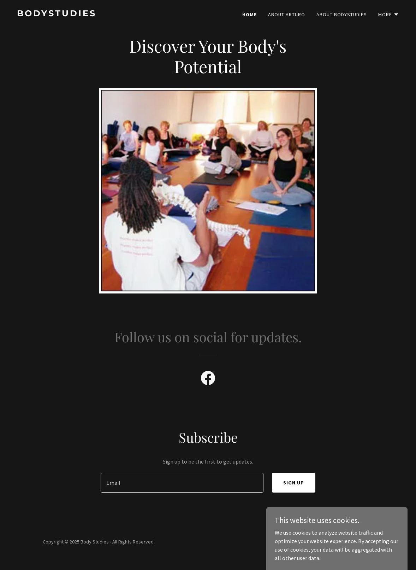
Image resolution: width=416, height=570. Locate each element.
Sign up (293, 482)
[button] (388, 14)
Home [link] (249, 14)
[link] (109, 14)
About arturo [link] (286, 14)
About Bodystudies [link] (341, 14)
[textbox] (182, 483)
